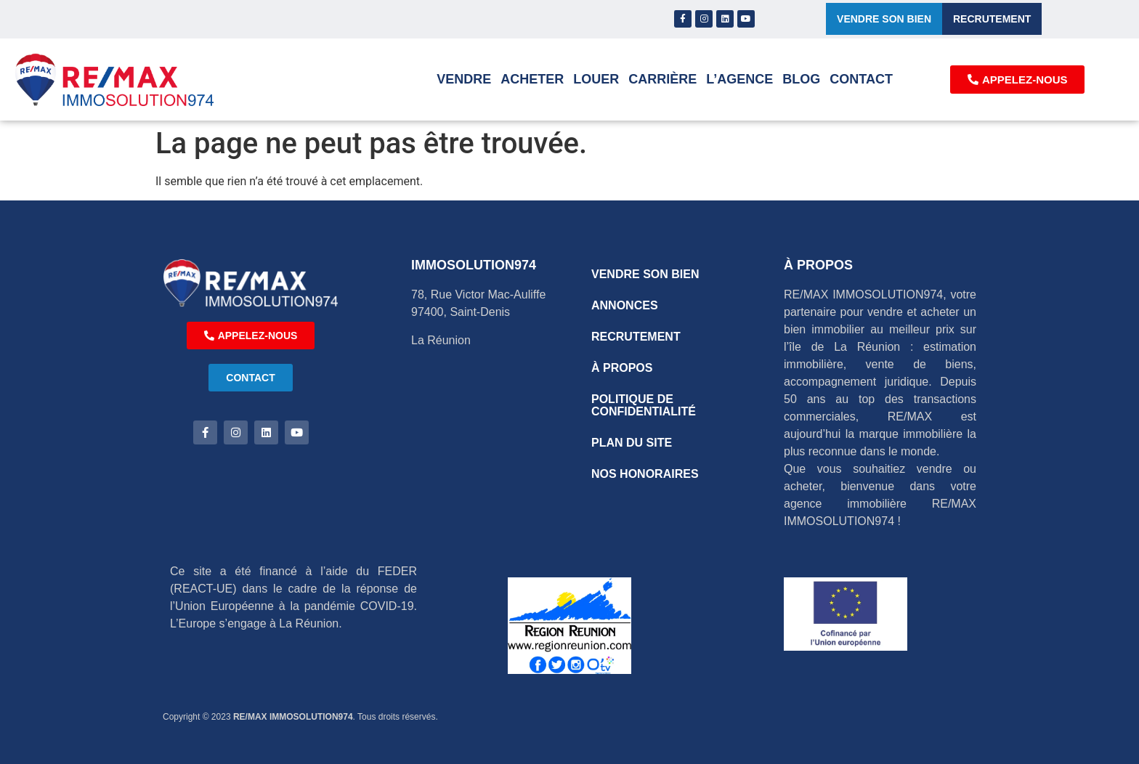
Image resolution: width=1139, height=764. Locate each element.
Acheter (532, 79)
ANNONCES (624, 305)
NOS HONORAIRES (645, 474)
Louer (596, 79)
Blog (801, 79)
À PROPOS (621, 368)
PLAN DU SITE (631, 442)
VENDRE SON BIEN (645, 274)
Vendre (464, 79)
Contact (861, 79)
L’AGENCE (739, 79)
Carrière (662, 79)
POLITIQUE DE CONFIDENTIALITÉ (643, 405)
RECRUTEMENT (636, 336)
